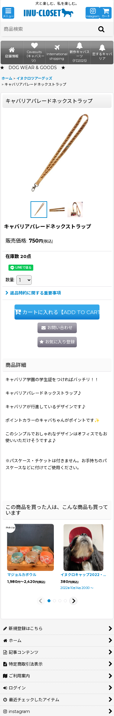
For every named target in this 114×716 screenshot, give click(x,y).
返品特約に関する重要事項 (33, 293)
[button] (8, 13)
